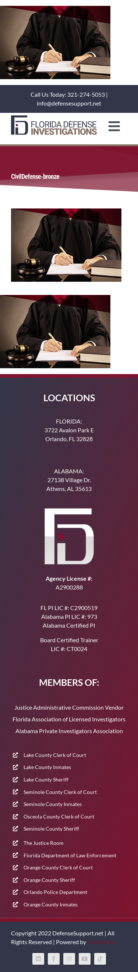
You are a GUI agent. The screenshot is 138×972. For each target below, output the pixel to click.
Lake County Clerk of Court (55, 755)
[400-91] (54, 118)
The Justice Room (44, 843)
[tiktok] (100, 959)
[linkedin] (38, 959)
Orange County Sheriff (49, 880)
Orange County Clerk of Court (58, 867)
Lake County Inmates (47, 767)
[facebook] (54, 959)
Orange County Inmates (51, 904)
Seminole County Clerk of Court (60, 792)
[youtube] (85, 959)
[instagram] (69, 959)
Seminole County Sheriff (51, 828)
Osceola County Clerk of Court (59, 816)
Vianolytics (101, 941)
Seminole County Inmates (53, 804)
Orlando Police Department (55, 892)
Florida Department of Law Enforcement (70, 855)
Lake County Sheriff (46, 779)
